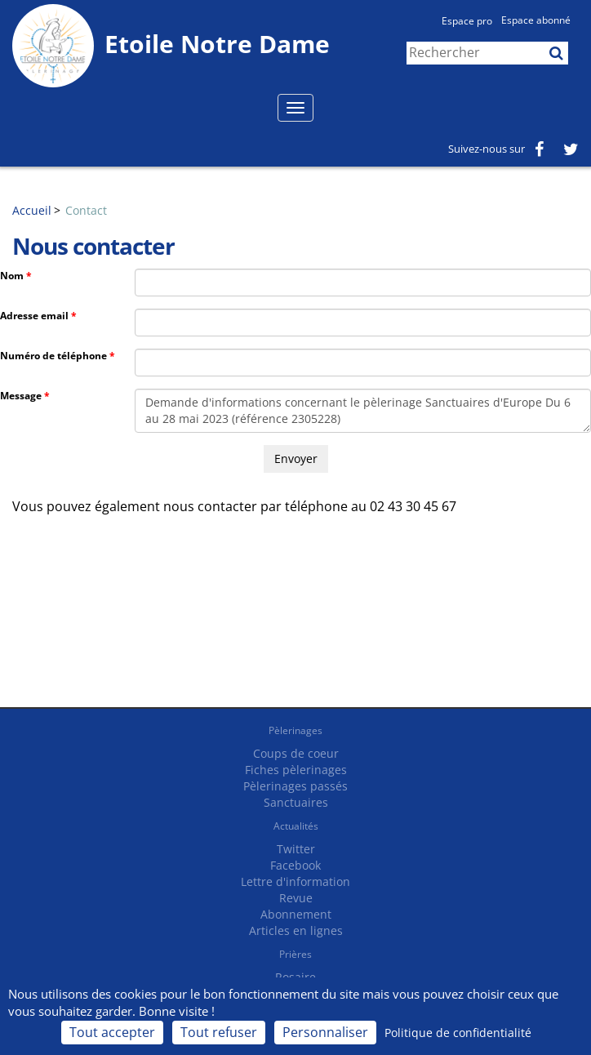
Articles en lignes (296, 930)
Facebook (295, 865)
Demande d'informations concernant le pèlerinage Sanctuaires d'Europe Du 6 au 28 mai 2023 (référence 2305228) (363, 411)
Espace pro (467, 21)
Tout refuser (218, 1032)
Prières (295, 954)
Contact (86, 210)
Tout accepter (112, 1032)
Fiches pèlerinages (296, 769)
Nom (12, 276)
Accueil (31, 210)
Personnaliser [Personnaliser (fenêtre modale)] (325, 1032)
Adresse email (34, 316)
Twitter (296, 849)
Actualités (295, 826)
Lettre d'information (295, 881)
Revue (296, 898)
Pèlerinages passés (295, 786)
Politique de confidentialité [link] (457, 1032)
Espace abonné (536, 20)
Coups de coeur (296, 753)
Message (21, 396)
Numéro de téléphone (53, 356)
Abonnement (295, 914)
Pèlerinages (295, 730)
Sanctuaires (296, 802)
